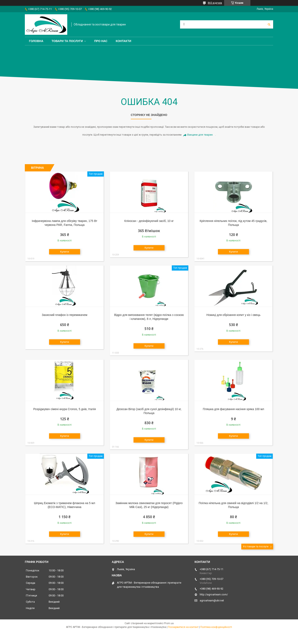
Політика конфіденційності (216, 627)
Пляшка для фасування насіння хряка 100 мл (233, 409)
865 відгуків (215, 2)
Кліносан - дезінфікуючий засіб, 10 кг (149, 221)
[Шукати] (269, 24)
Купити (64, 251)
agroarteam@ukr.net (212, 600)
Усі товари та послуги (255, 546)
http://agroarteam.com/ (214, 594)
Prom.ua (169, 623)
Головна (36, 41)
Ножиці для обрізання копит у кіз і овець (234, 315)
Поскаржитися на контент (183, 627)
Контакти (123, 41)
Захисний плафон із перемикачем (64, 315)
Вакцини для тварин (200, 134)
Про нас (100, 41)
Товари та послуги (67, 41)
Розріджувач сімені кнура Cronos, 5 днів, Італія (64, 409)
